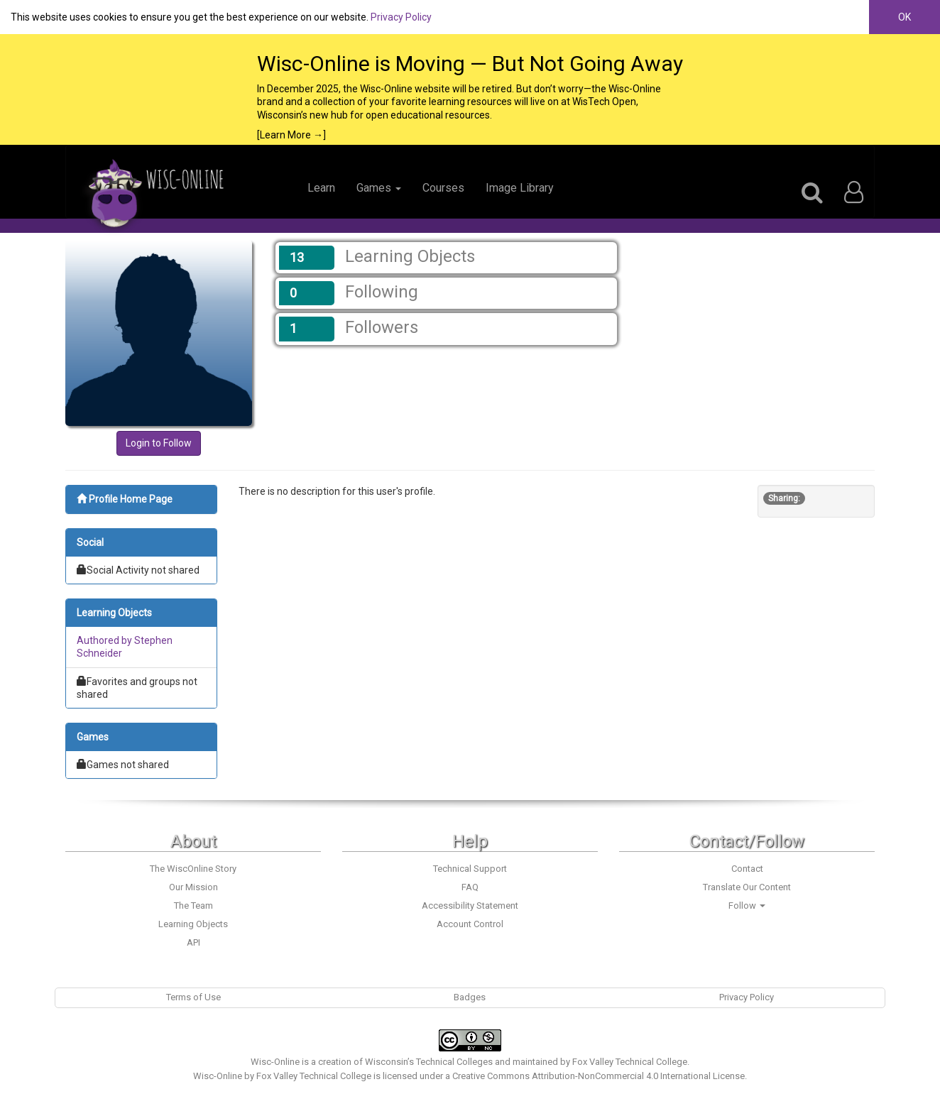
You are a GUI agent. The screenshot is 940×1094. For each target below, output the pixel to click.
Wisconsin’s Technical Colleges (429, 1061)
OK (904, 17)
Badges (470, 997)
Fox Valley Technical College (629, 1061)
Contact (747, 868)
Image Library (520, 188)
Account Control (470, 924)
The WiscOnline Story (193, 868)
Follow (746, 905)
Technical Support (470, 868)
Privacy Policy (401, 17)
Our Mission (193, 887)
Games (378, 188)
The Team (193, 905)
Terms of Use (193, 997)
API (193, 942)
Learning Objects (193, 924)
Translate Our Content (747, 887)
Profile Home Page (125, 499)
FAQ (470, 887)
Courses (443, 188)
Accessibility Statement (470, 905)
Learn (321, 188)
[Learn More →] (291, 135)
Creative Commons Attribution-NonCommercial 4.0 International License (598, 1076)
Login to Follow (159, 443)
